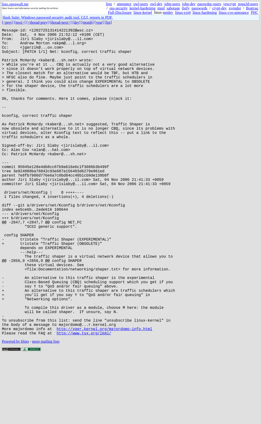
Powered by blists (15, 410)
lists (109, 4)
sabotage (173, 8)
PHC (254, 12)
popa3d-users (248, 4)
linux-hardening (205, 12)
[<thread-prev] (37, 22)
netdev (168, 12)
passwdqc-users (209, 4)
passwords (199, 8)
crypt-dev (219, 8)
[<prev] (7, 22)
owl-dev (156, 4)
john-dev (189, 4)
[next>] (19, 22)
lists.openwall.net (15, 4)
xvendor (235, 8)
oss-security (118, 8)
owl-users (140, 4)
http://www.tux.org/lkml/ (83, 401)
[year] (99, 22)
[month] (87, 22)
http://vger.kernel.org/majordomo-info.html (104, 396)
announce (124, 4)
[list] (108, 22)
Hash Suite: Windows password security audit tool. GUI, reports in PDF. (58, 17)
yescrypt (229, 4)
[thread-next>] (61, 22)
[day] (76, 22)
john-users (172, 4)
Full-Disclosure (120, 12)
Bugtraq (252, 8)
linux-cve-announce (234, 12)
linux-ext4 (183, 12)
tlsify (186, 8)
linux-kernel (143, 12)
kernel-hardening (142, 8)
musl (161, 8)
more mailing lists (46, 410)
